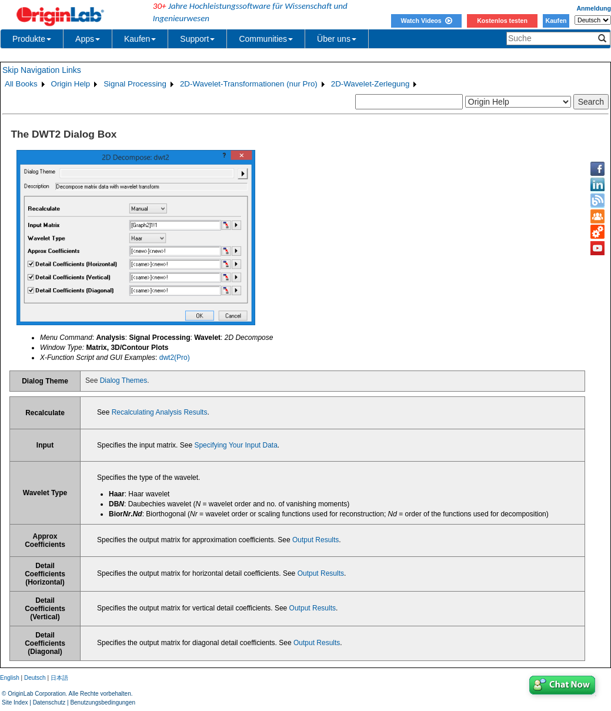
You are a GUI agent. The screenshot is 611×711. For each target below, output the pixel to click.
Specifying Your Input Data (235, 445)
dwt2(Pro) (174, 357)
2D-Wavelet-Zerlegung (370, 83)
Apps (87, 39)
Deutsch (35, 678)
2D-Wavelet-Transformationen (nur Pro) (249, 83)
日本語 (59, 678)
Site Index (15, 702)
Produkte (31, 39)
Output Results (315, 540)
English (9, 678)
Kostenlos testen (502, 20)
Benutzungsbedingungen (102, 702)
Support (197, 39)
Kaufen (555, 20)
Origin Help (71, 83)
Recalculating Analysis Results (160, 412)
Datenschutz (49, 702)
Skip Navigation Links (41, 70)
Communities (266, 39)
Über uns (336, 39)
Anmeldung (593, 8)
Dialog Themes (123, 380)
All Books (21, 83)
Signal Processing (134, 83)
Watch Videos (426, 20)
